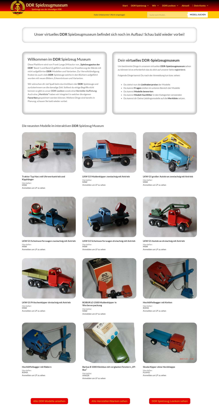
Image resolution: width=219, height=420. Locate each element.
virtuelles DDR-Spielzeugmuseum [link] (153, 60)
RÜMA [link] (146, 308)
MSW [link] (24, 185)
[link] (49, 157)
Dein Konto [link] (199, 5)
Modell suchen (198, 14)
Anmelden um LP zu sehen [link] (33, 188)
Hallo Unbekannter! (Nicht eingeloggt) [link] (109, 15)
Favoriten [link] (33, 97)
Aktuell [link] (185, 5)
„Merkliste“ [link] (43, 94)
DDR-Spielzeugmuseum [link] (172, 66)
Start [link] (125, 5)
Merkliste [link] (173, 98)
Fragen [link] (137, 88)
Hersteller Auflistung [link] (86, 90)
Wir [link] (154, 5)
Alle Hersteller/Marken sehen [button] (109, 401)
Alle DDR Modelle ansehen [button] (49, 401)
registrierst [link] (179, 69)
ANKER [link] (85, 375)
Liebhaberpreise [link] (149, 84)
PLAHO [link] (146, 372)
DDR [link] (63, 34)
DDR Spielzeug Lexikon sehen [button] (170, 401)
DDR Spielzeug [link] (138, 5)
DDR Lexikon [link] (169, 5)
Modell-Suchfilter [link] (143, 94)
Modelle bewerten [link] (143, 91)
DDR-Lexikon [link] (58, 90)
